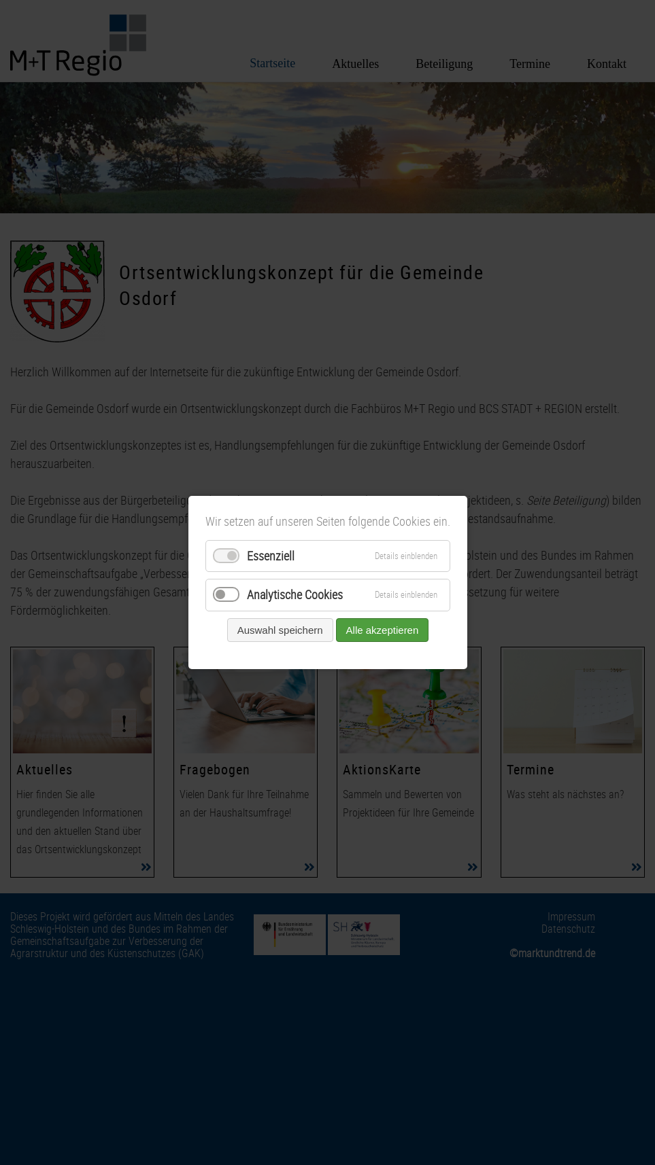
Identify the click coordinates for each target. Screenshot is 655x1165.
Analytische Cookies (295, 595)
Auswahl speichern (279, 630)
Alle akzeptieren (382, 630)
